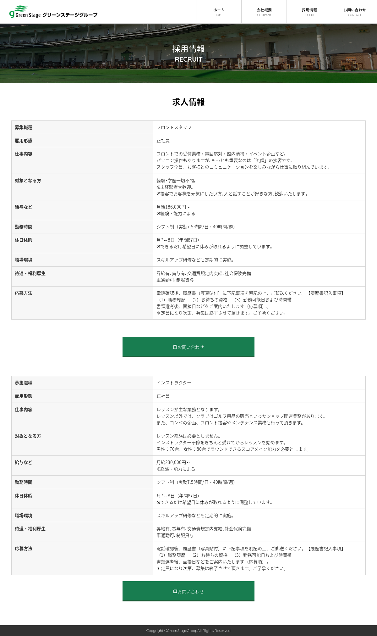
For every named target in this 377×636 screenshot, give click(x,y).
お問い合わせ (188, 347)
